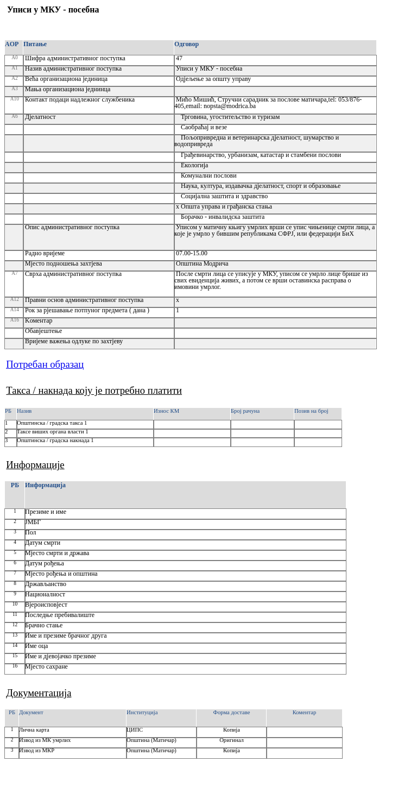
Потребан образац (45, 364)
